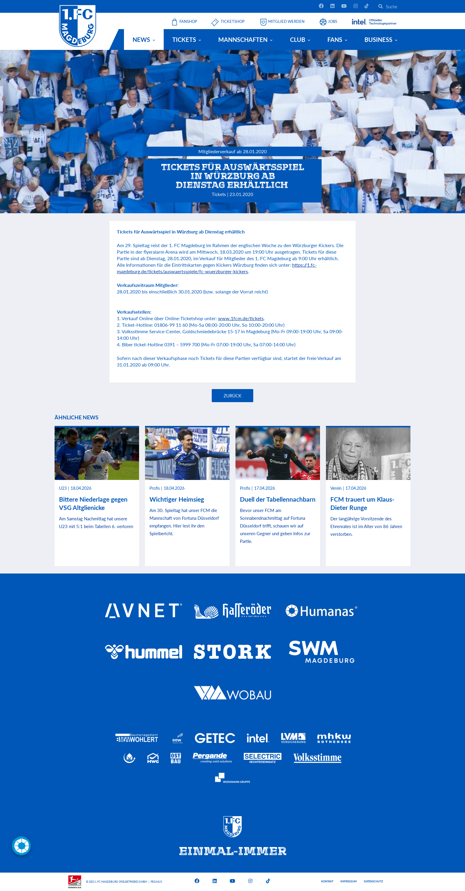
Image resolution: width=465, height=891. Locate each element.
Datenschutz (373, 881)
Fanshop (188, 21)
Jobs (332, 21)
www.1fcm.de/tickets (241, 318)
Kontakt (327, 881)
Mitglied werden (286, 21)
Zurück (232, 395)
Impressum (348, 881)
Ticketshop (233, 21)
